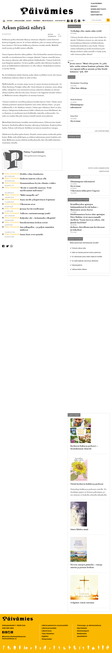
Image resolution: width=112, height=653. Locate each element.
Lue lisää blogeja (102, 131)
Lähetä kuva (104, 171)
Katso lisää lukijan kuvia (98, 168)
